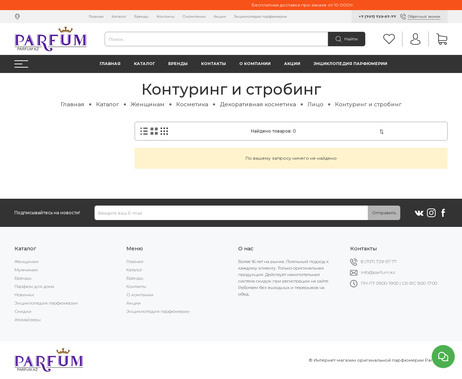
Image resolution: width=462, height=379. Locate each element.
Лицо (315, 104)
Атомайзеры (27, 319)
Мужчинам (26, 269)
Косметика (192, 104)
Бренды (141, 16)
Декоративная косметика (258, 104)
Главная (96, 16)
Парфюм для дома (34, 286)
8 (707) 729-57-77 (379, 261)
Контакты (166, 16)
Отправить (384, 212)
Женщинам (148, 104)
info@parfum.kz (378, 272)
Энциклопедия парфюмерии (260, 16)
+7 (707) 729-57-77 (377, 16)
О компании (194, 16)
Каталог (119, 16)
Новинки (24, 294)
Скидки (22, 311)
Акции (220, 16)
